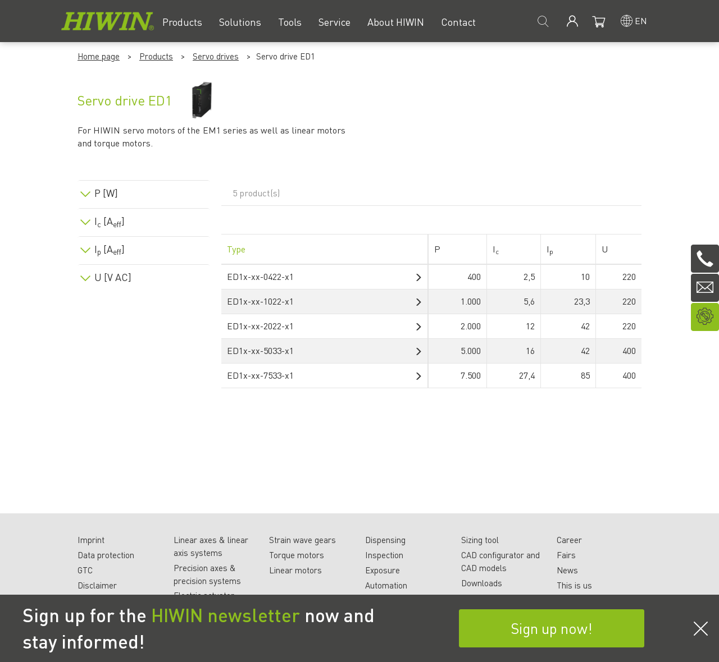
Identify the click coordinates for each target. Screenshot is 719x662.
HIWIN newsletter (225, 615)
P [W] (106, 193)
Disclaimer (97, 585)
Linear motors (295, 570)
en (641, 20)
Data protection (106, 554)
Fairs (566, 554)
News (567, 570)
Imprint (91, 539)
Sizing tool (480, 539)
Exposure (382, 570)
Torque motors (296, 554)
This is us (574, 585)
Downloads (481, 583)
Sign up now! (552, 628)
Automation (386, 585)
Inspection (384, 554)
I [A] (109, 221)
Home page (99, 56)
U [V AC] (112, 277)
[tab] (144, 191)
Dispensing (385, 539)
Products (156, 56)
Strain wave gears (302, 539)
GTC (85, 570)
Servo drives (216, 56)
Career (569, 539)
